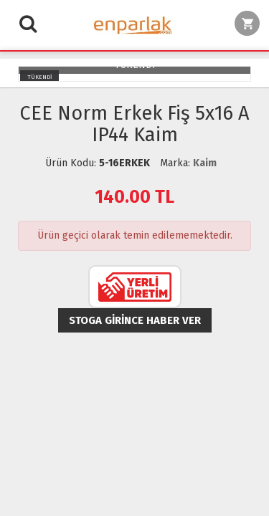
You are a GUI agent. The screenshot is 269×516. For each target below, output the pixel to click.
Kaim (205, 163)
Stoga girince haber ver (135, 320)
